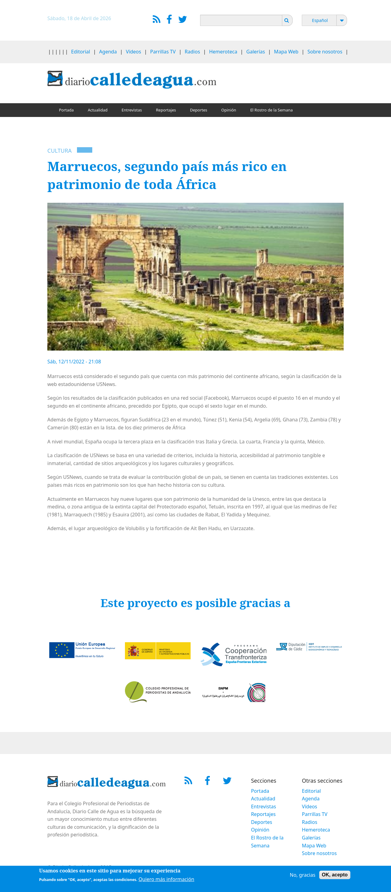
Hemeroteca (223, 51)
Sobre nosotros (325, 51)
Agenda (108, 51)
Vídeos (133, 51)
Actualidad (98, 110)
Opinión (228, 110)
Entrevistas (132, 110)
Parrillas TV (163, 51)
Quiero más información (166, 880)
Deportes (198, 110)
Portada (66, 110)
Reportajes (166, 110)
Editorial (80, 51)
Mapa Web (286, 51)
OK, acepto (335, 876)
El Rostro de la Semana (271, 110)
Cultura (59, 150)
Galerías (255, 51)
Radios (192, 51)
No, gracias (303, 876)
